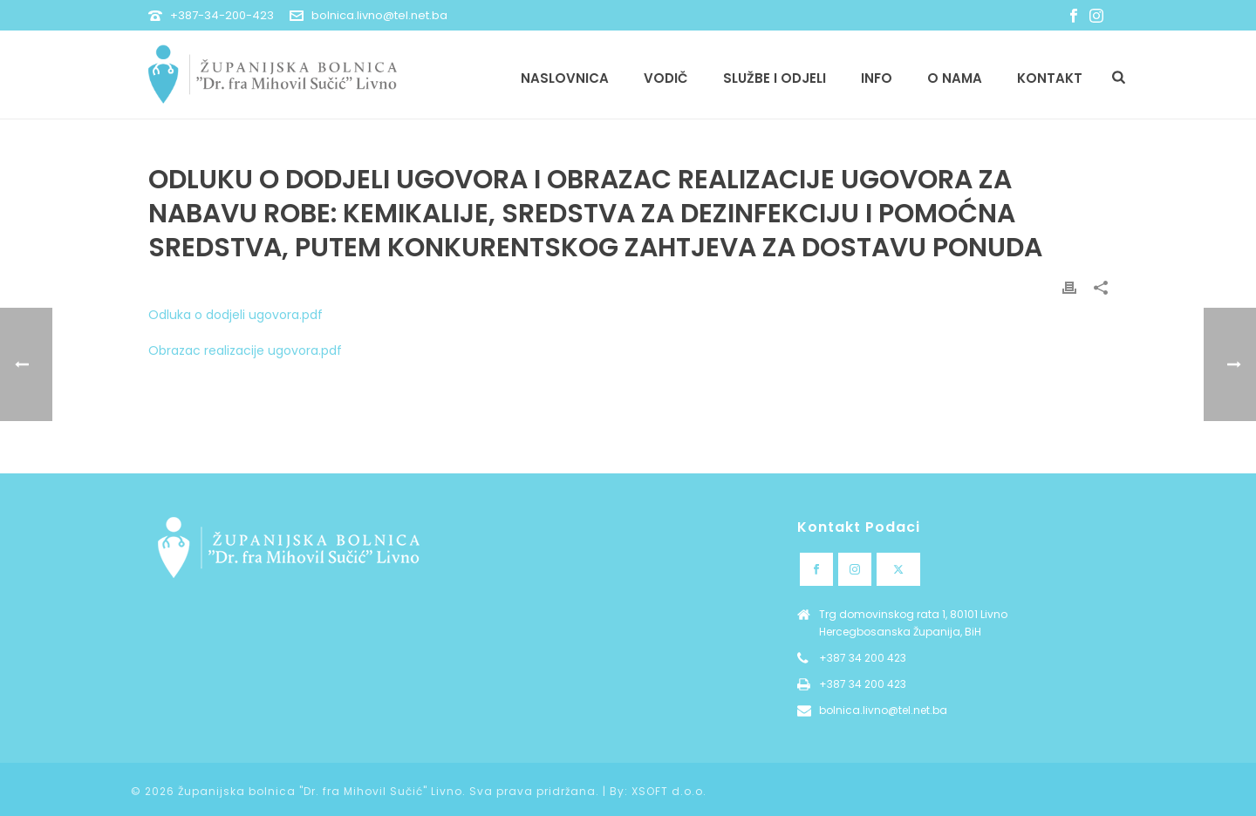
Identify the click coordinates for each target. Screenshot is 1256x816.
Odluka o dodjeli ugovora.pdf (235, 314)
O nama (954, 78)
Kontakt (1049, 78)
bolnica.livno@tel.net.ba (379, 15)
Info (876, 78)
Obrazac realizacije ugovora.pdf (245, 350)
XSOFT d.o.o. (668, 791)
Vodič (666, 78)
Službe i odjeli (774, 78)
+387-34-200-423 (222, 15)
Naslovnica (565, 78)
